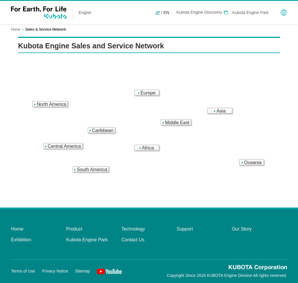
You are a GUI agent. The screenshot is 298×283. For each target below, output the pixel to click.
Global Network (284, 12)
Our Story (241, 228)
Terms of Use (23, 271)
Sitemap (82, 271)
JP (157, 12)
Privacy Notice (55, 271)
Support (185, 228)
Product (74, 228)
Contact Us (132, 239)
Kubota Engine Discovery (199, 12)
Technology (133, 228)
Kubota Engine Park (250, 12)
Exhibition (21, 239)
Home (15, 29)
